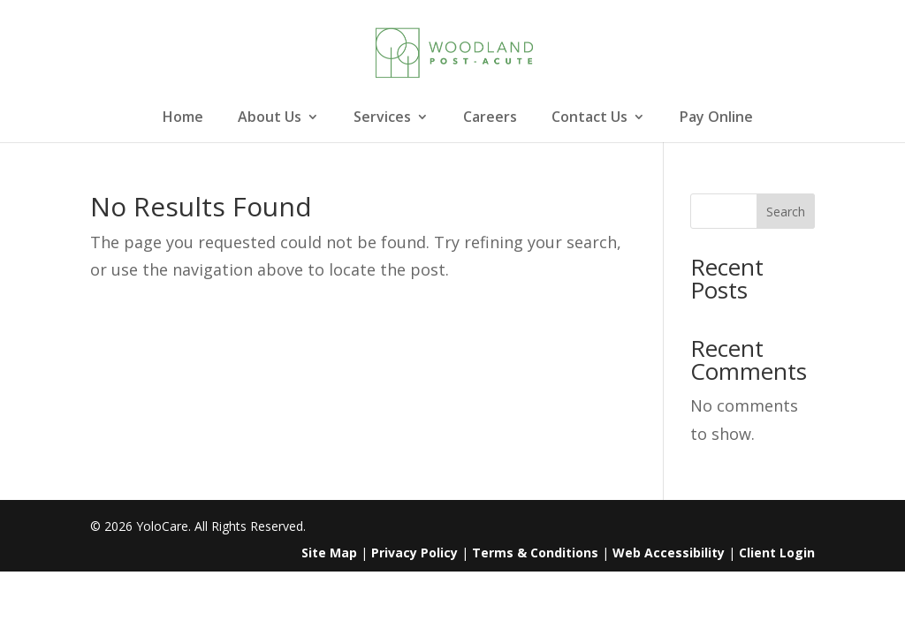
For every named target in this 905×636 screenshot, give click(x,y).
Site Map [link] (329, 552)
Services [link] (382, 118)
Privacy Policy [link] (414, 552)
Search (785, 211)
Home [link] (183, 118)
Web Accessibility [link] (668, 552)
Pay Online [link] (716, 118)
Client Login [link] (777, 552)
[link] (455, 51)
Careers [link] (490, 118)
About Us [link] (269, 118)
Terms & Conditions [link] (535, 552)
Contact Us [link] (589, 118)
